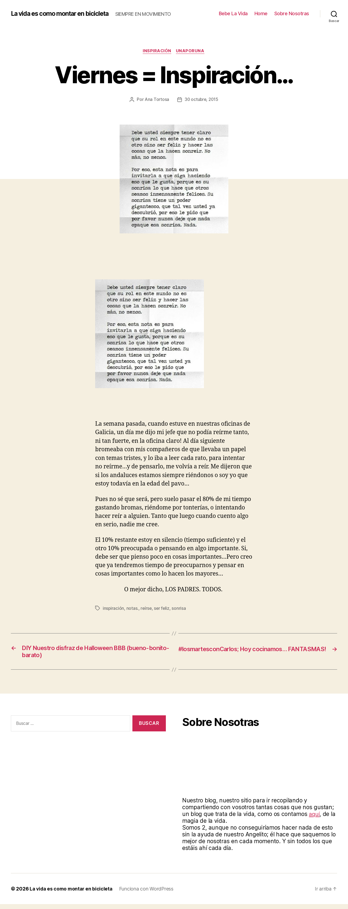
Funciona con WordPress (147, 893)
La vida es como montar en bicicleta (63, 11)
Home (261, 15)
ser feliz (163, 611)
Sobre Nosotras (291, 15)
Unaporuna (191, 54)
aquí (314, 818)
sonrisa (180, 611)
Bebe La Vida (233, 15)
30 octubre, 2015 (201, 103)
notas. (133, 611)
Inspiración (157, 54)
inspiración (113, 611)
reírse (146, 611)
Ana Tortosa (156, 103)
